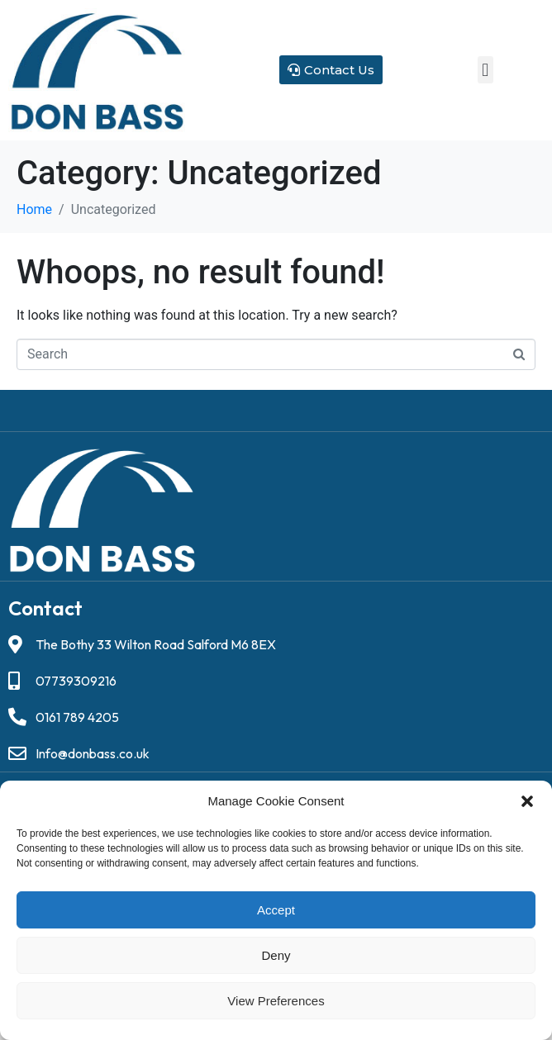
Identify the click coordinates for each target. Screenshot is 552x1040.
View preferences (275, 1001)
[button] (527, 801)
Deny (275, 955)
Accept (276, 910)
